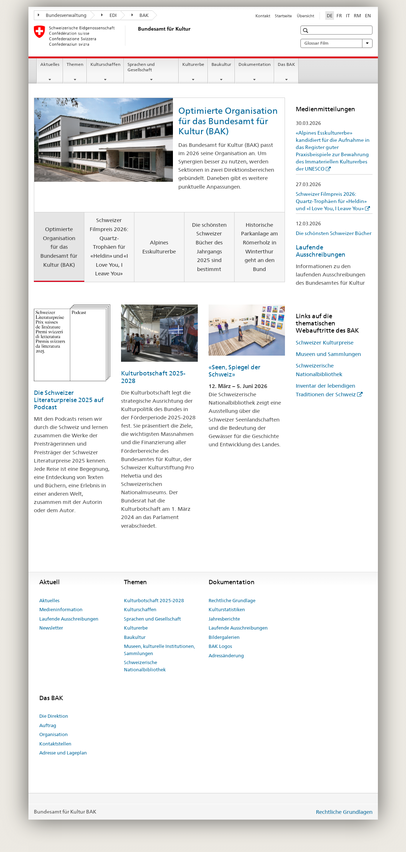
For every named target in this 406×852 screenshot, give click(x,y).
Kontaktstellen (55, 744)
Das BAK (286, 64)
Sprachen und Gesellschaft (141, 67)
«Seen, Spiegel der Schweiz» (234, 371)
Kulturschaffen (105, 64)
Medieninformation (60, 609)
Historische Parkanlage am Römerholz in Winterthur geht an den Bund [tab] (259, 246)
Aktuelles (49, 64)
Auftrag (47, 725)
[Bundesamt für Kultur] (136, 36)
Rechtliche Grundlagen (344, 811)
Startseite (283, 15)
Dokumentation (254, 64)
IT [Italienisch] (348, 15)
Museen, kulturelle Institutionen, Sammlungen (159, 649)
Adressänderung (226, 655)
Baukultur (221, 64)
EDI (109, 15)
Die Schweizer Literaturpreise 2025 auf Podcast (69, 400)
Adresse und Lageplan (63, 753)
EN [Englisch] (368, 15)
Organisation (53, 734)
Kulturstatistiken (227, 609)
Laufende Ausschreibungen (320, 251)
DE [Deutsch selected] (330, 15)
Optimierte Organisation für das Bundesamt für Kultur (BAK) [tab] (58, 247)
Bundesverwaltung (62, 15)
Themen (75, 64)
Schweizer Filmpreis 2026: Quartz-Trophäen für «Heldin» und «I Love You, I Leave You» (331, 201)
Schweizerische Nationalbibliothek (145, 665)
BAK (140, 15)
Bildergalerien (224, 637)
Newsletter (51, 628)
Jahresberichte (224, 619)
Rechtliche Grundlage (232, 600)
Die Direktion (53, 716)
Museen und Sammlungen (328, 354)
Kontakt (262, 15)
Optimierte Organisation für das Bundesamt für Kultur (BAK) (228, 120)
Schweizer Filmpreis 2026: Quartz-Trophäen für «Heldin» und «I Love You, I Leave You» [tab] (109, 247)
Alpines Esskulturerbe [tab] (159, 247)
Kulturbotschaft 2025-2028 (154, 600)
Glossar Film (336, 43)
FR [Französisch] (339, 15)
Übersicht (305, 15)
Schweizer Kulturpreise (324, 342)
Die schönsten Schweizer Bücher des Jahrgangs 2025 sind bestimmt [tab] (209, 246)
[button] (306, 30)
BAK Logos (220, 646)
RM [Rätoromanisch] (357, 15)
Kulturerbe (193, 64)
